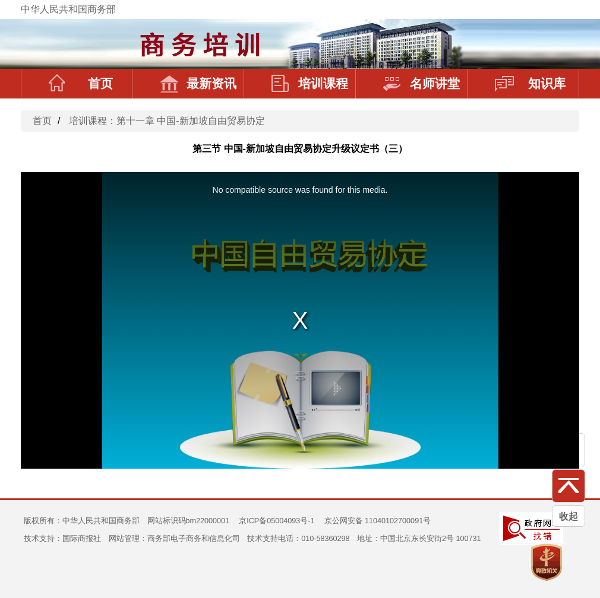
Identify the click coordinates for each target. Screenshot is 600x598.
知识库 (530, 83)
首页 (81, 83)
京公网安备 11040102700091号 (377, 521)
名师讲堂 (421, 83)
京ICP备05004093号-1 (276, 521)
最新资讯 (198, 83)
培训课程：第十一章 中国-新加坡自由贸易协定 (167, 121)
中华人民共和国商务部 (68, 9)
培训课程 (309, 83)
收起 (568, 516)
